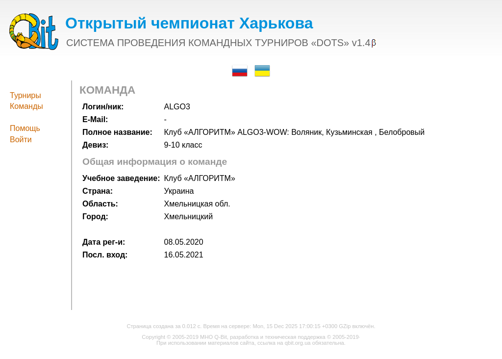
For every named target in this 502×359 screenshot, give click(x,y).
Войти (21, 139)
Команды (26, 106)
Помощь (25, 128)
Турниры (25, 95)
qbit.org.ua (298, 343)
